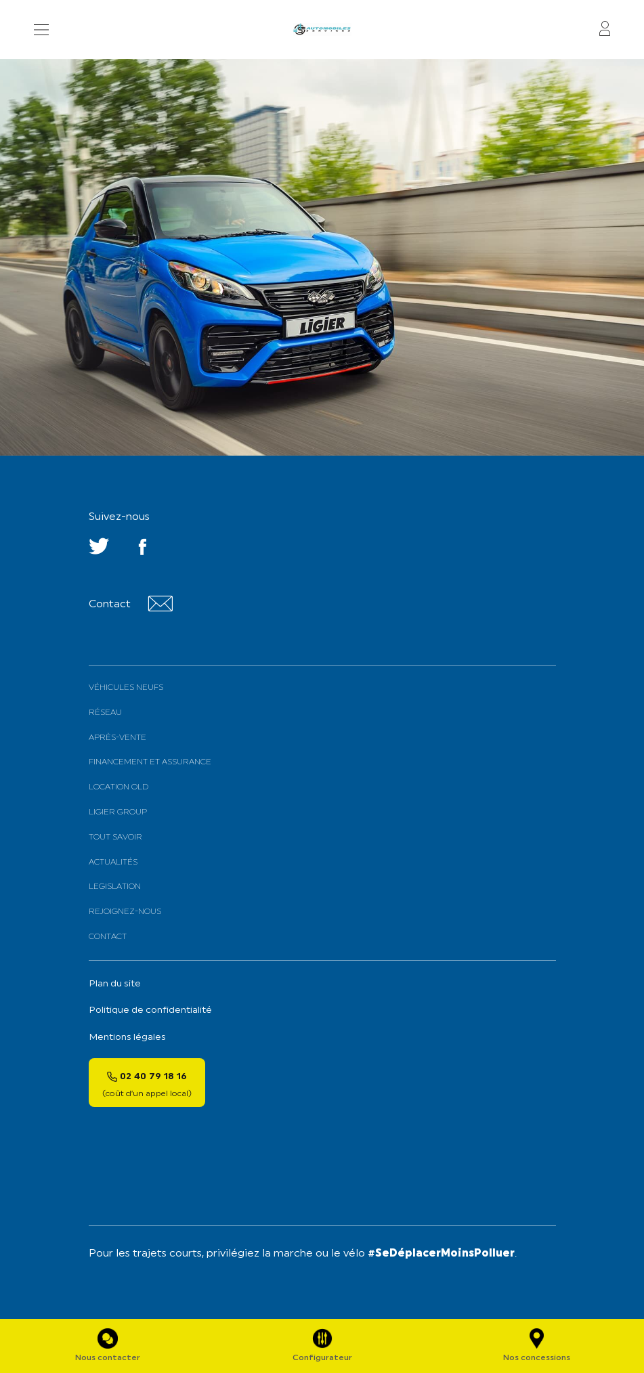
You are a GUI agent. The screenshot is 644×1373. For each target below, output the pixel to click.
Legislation (115, 887)
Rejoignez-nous (125, 912)
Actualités (113, 862)
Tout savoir (115, 837)
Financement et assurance (150, 762)
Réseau (105, 713)
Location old (118, 787)
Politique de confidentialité (150, 1010)
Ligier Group (118, 812)
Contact (108, 937)
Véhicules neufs (126, 688)
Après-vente (117, 738)
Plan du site (115, 984)
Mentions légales (127, 1037)
